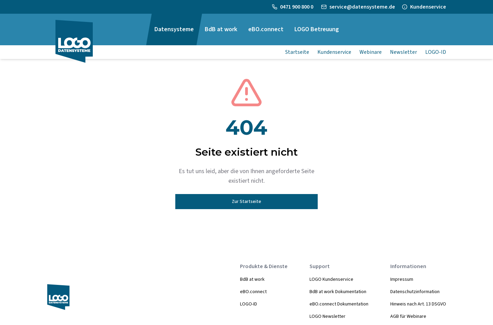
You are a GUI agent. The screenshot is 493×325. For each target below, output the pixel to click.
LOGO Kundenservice (331, 279)
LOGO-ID (248, 304)
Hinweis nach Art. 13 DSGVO (418, 304)
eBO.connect (253, 291)
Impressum (401, 279)
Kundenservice (428, 7)
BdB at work (252, 279)
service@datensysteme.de (362, 7)
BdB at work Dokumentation (337, 291)
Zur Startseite (246, 201)
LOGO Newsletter (327, 316)
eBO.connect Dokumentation (338, 304)
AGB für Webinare (408, 316)
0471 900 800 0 (297, 7)
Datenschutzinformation (415, 291)
